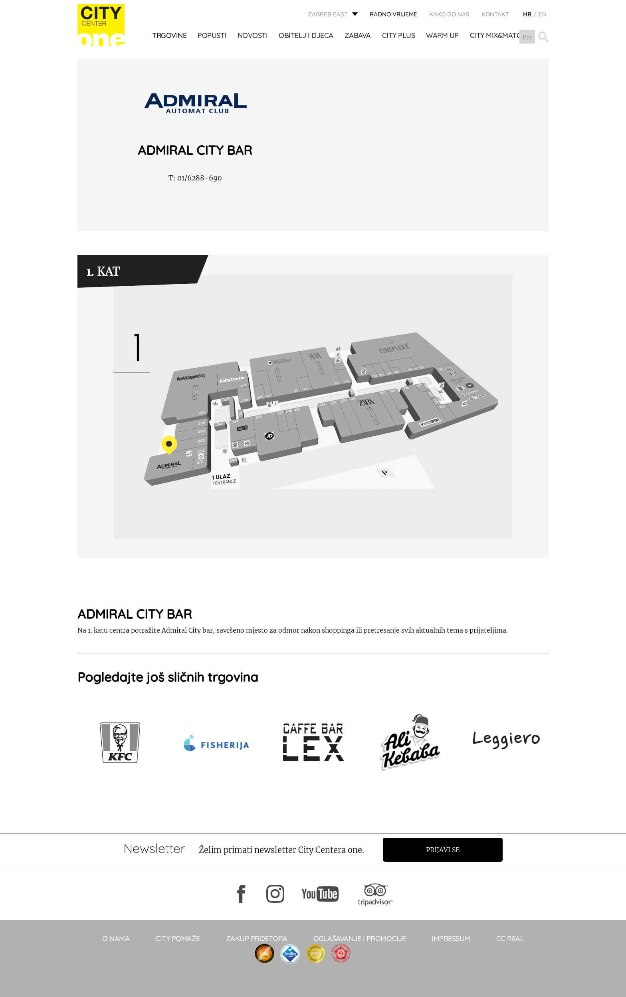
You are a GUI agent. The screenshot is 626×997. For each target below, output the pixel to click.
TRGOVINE (170, 36)
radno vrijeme (393, 14)
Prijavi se (443, 850)
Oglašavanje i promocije (359, 938)
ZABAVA (358, 36)
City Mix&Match (498, 36)
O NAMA (115, 938)
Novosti (253, 36)
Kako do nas (449, 14)
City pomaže (177, 938)
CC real (510, 938)
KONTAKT (495, 14)
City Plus (398, 36)
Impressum (451, 938)
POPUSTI (212, 36)
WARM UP (442, 36)
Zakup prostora (256, 938)
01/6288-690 (195, 178)
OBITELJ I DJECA (306, 36)
